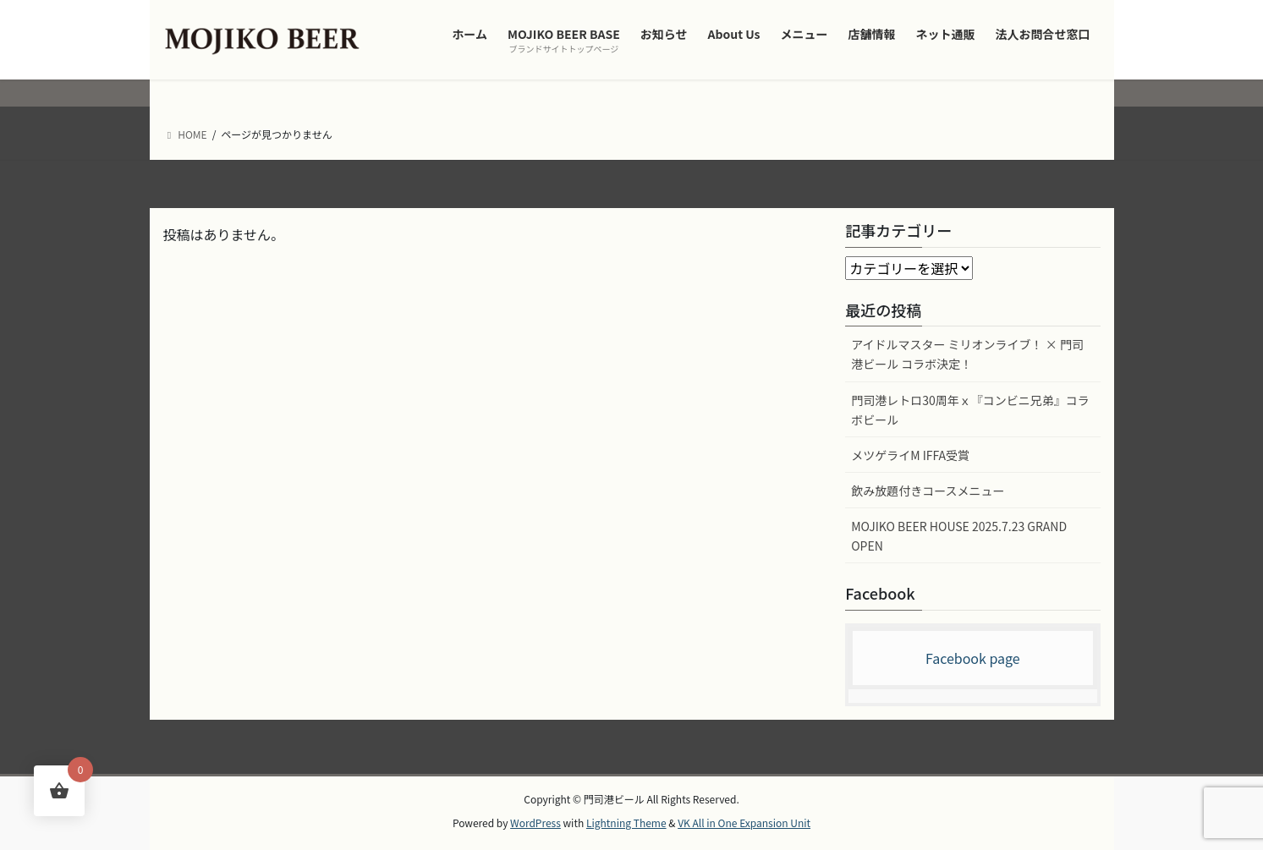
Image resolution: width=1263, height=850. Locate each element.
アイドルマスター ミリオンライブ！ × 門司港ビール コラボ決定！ (967, 354)
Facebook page (972, 658)
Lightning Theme (626, 822)
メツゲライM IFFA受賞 (910, 455)
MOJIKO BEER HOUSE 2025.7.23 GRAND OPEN (959, 536)
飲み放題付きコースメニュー (927, 490)
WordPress (535, 822)
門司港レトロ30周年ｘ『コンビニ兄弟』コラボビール (970, 410)
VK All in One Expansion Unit (744, 822)
